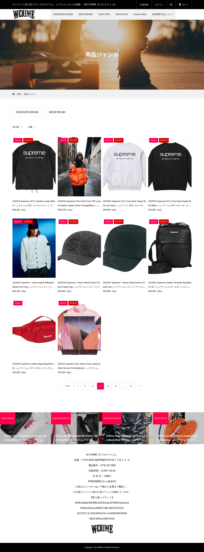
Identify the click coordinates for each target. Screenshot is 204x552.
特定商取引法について (162, 14)
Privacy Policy (140, 14)
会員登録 (144, 4)
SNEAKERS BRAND (63, 14)
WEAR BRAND (86, 14)
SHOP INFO (104, 14)
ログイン (159, 4)
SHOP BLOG (121, 14)
